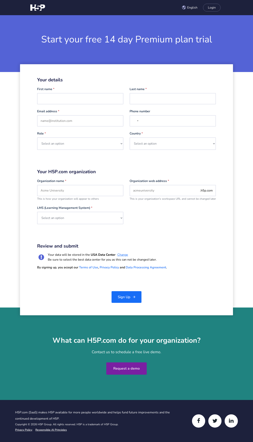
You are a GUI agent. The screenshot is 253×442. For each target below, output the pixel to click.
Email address (48, 111)
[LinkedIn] (231, 421)
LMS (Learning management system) (64, 208)
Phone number (140, 111)
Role (41, 133)
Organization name (51, 181)
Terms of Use (88, 267)
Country (136, 133)
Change (122, 255)
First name (45, 89)
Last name (138, 89)
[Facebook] (198, 421)
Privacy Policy (109, 267)
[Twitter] (215, 421)
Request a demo (126, 368)
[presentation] (66, 280)
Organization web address (149, 181)
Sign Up (124, 297)
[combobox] (190, 7)
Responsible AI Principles (51, 430)
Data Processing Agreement (146, 267)
